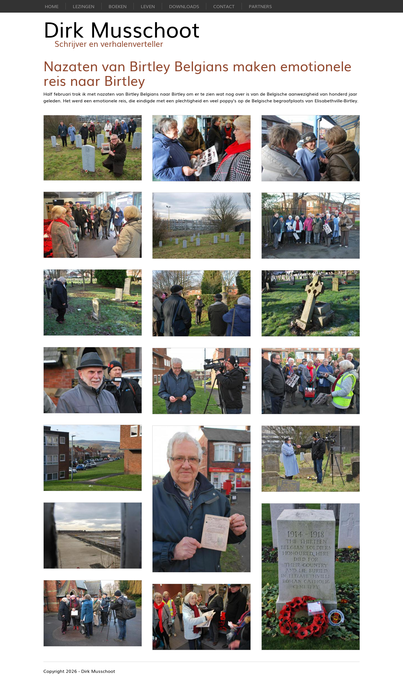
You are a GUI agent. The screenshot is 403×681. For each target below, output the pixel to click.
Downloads (184, 6)
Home (51, 6)
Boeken (117, 6)
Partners (260, 6)
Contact (224, 6)
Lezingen (83, 6)
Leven (148, 6)
